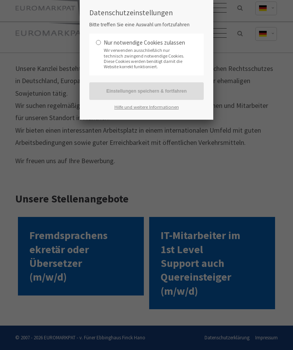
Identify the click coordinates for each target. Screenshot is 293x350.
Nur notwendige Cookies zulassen (144, 42)
